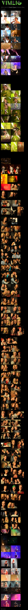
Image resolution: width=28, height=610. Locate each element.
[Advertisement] (18, 81)
